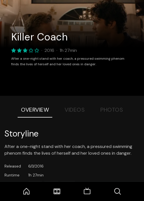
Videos (75, 109)
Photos (111, 109)
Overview (35, 109)
